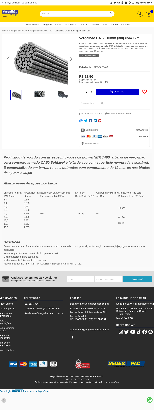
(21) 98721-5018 (124, 318)
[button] (8, 58)
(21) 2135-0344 (32, 304)
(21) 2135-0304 (97, 312)
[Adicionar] (91, 92)
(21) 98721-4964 (51, 308)
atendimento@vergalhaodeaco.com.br (43, 313)
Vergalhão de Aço (52, 24)
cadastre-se (31, 2)
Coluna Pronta (31, 24)
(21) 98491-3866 (142, 2)
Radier (84, 24)
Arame (95, 24)
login (19, 2)
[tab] (114, 130)
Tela (105, 24)
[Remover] (81, 92)
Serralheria (70, 24)
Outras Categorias (120, 24)
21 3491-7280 (123, 314)
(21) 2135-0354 (78, 316)
